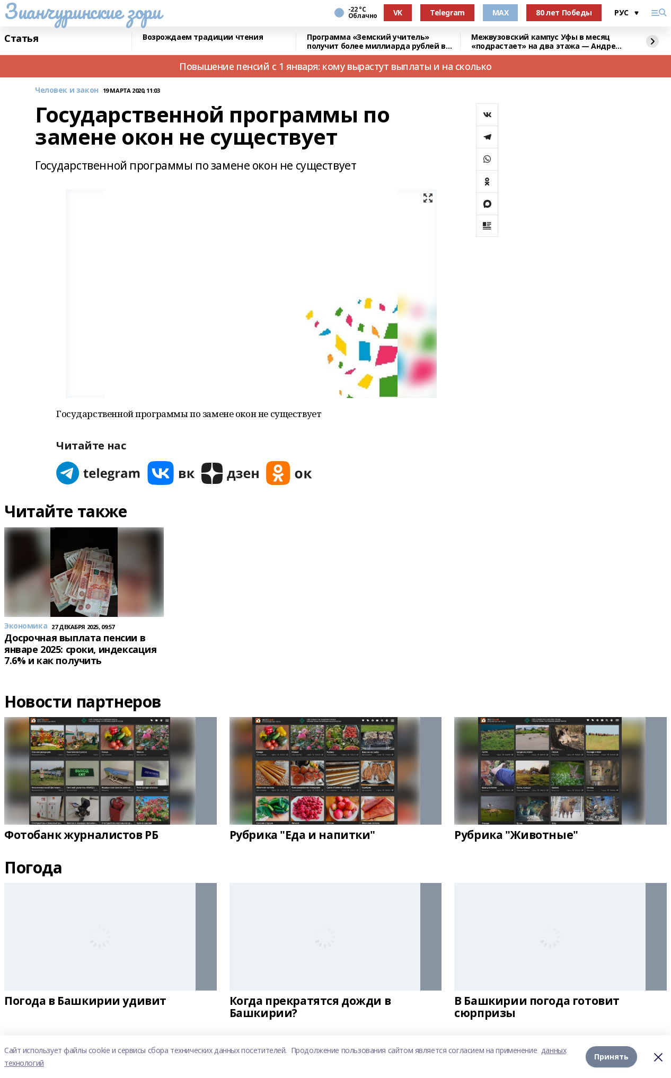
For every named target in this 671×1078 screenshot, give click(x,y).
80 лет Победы (564, 12)
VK (397, 12)
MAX (500, 12)
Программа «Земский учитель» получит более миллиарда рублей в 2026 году (376, 41)
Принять (611, 1057)
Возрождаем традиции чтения (203, 37)
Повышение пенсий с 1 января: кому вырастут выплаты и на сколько (335, 66)
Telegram (447, 12)
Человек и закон (67, 90)
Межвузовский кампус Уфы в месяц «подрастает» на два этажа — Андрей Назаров (546, 41)
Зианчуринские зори (82, 11)
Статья (21, 39)
